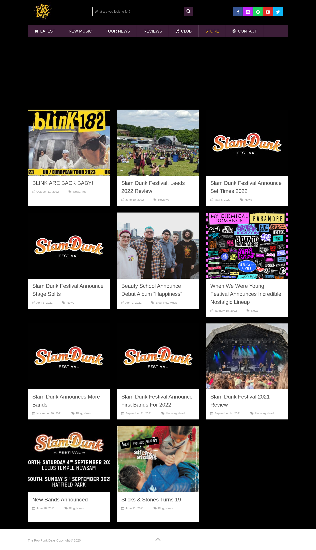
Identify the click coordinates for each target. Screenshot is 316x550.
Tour (84, 191)
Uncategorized (175, 413)
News (76, 191)
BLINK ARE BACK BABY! (62, 183)
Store (212, 31)
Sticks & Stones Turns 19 (151, 500)
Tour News (118, 31)
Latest (44, 31)
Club (184, 31)
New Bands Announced (60, 500)
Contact (245, 31)
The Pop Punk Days (42, 540)
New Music (80, 31)
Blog (159, 302)
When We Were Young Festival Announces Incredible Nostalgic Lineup (245, 294)
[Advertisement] (158, 74)
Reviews (153, 31)
